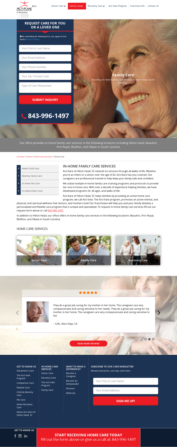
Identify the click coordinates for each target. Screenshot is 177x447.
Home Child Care (30, 168)
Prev (17, 313)
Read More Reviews (89, 343)
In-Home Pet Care (31, 183)
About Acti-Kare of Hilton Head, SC (26, 413)
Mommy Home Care (32, 176)
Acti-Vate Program (117, 6)
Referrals (70, 393)
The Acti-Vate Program (23, 377)
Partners (70, 388)
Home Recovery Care (24, 406)
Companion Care (25, 383)
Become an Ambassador (72, 382)
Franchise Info (137, 6)
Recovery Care (95, 6)
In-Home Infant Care (32, 191)
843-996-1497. (56, 210)
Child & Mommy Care (25, 394)
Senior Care (57, 6)
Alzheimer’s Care (25, 371)
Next (159, 313)
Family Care (76, 6)
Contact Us (153, 6)
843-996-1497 (45, 115)
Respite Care (23, 387)
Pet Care (21, 400)
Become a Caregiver (71, 375)
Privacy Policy (32, 39)
